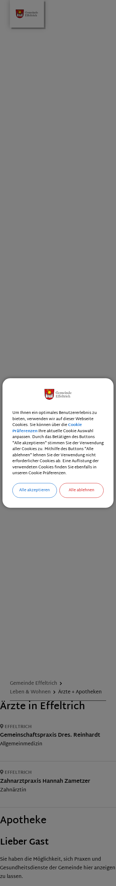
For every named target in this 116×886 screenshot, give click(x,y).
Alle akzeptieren (34, 490)
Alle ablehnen (81, 490)
